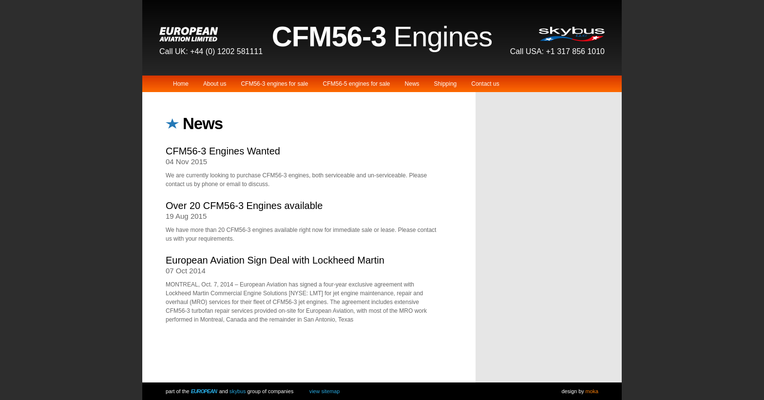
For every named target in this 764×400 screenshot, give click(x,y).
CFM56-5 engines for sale (356, 83)
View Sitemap (324, 391)
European (204, 391)
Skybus (237, 391)
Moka (592, 391)
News (412, 83)
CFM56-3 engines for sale (274, 83)
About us (214, 83)
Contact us (485, 83)
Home (181, 83)
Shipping (445, 83)
